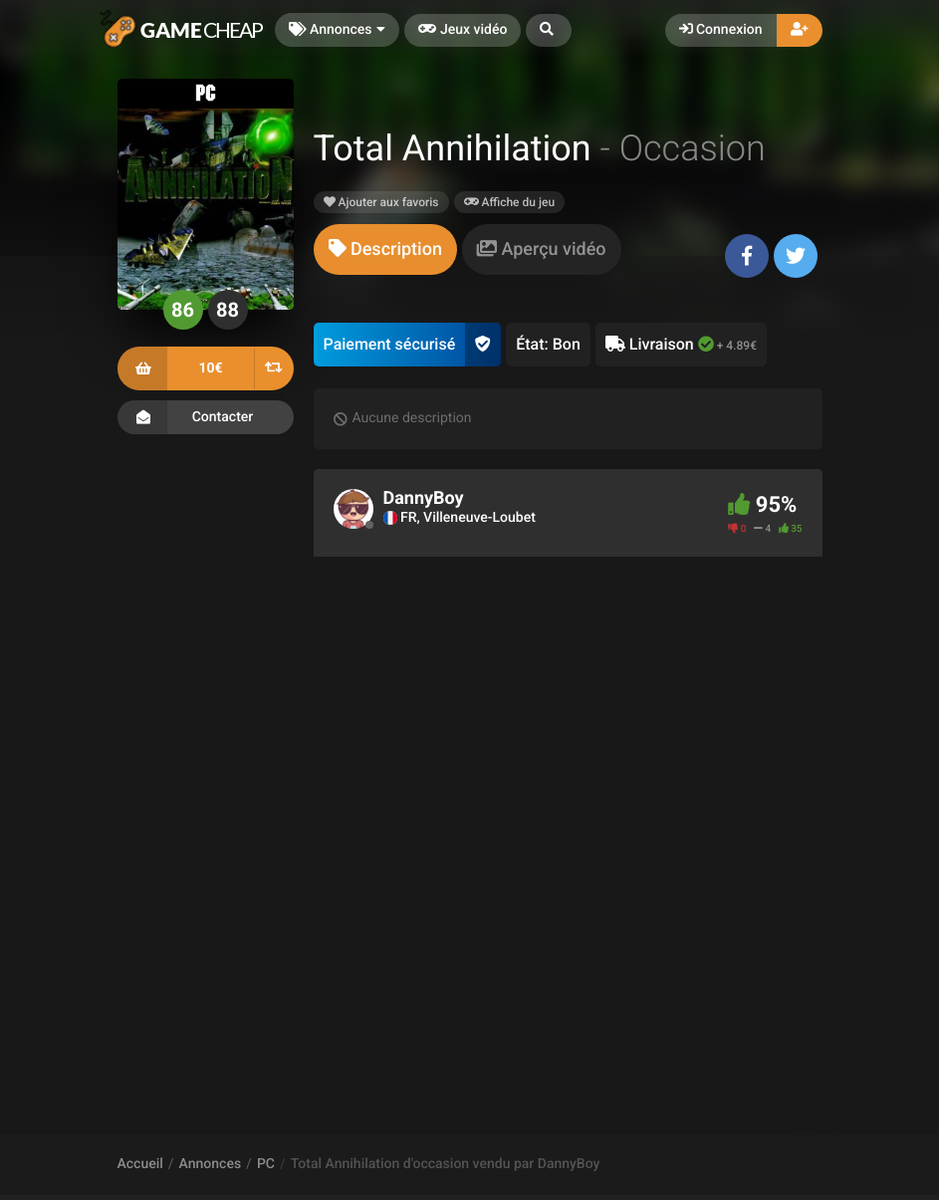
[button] (549, 30)
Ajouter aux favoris (381, 202)
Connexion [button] (721, 30)
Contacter (205, 417)
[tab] (385, 249)
